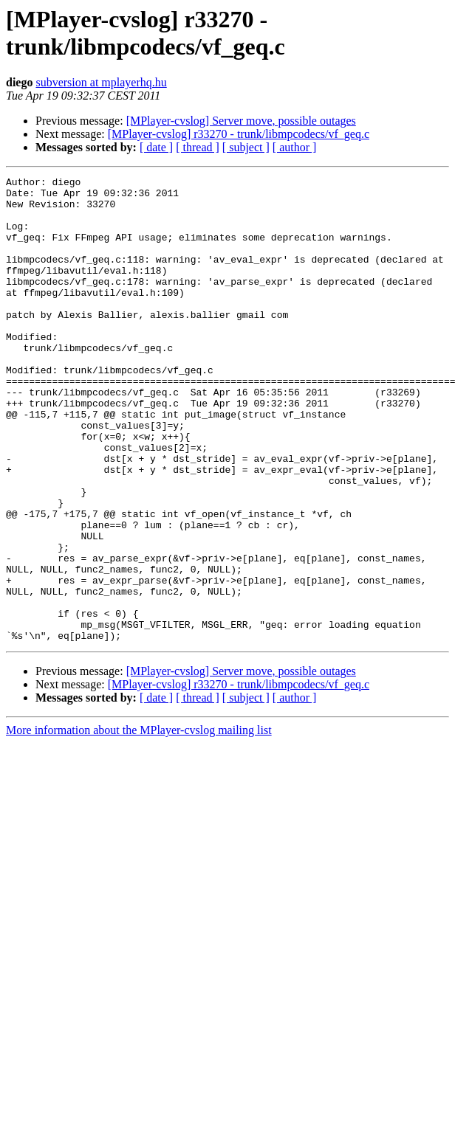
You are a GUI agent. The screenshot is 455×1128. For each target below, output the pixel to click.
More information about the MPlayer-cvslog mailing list (139, 823)
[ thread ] (197, 147)
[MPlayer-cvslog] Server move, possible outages (241, 120)
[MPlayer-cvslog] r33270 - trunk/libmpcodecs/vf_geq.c (238, 134)
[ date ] (156, 147)
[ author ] (295, 147)
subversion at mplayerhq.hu (100, 82)
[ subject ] (246, 147)
